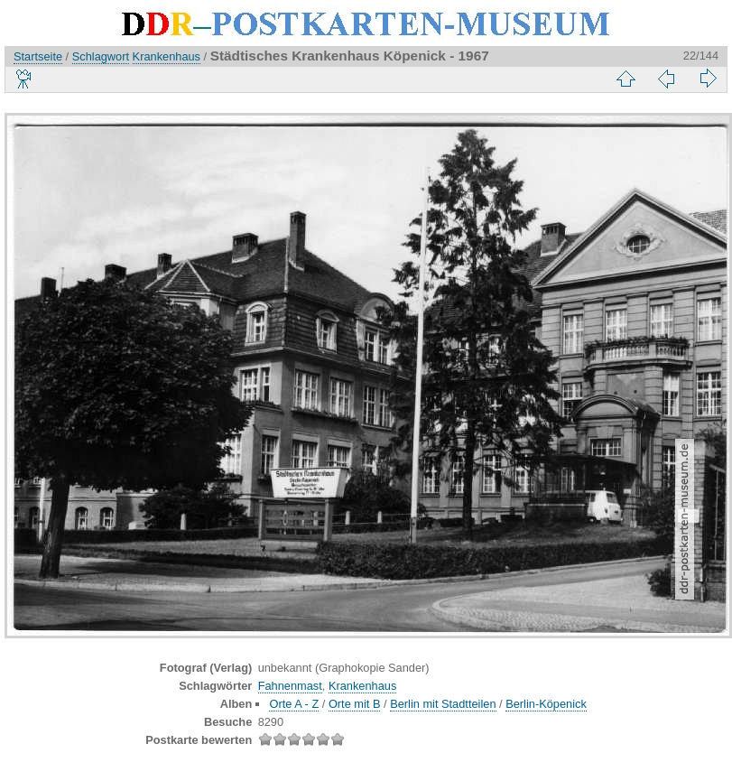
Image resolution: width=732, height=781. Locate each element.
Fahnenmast (290, 686)
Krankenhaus (166, 56)
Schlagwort (100, 56)
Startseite (38, 56)
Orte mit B (355, 704)
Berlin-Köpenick (546, 704)
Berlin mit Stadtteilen (443, 704)
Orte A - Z (294, 704)
